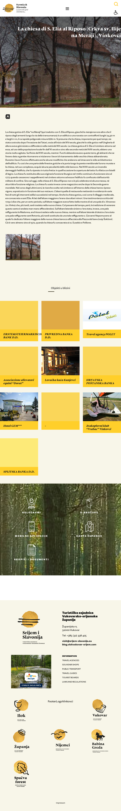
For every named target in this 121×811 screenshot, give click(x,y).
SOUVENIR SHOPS (70, 664)
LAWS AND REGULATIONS (74, 681)
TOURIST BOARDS (70, 677)
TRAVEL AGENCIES (70, 660)
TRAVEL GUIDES (69, 673)
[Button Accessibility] (116, 17)
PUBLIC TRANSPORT (71, 669)
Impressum (60, 803)
